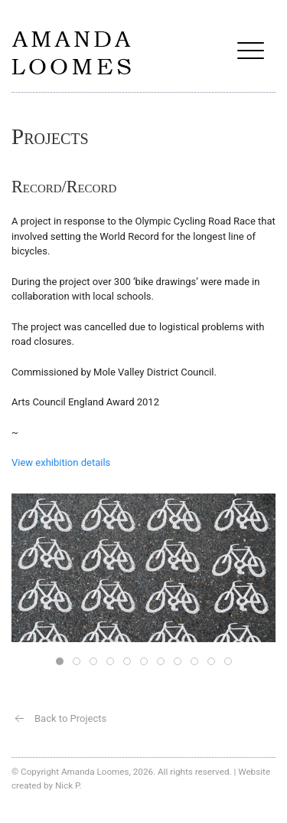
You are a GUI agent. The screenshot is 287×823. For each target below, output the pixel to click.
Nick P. (68, 785)
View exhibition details (60, 462)
